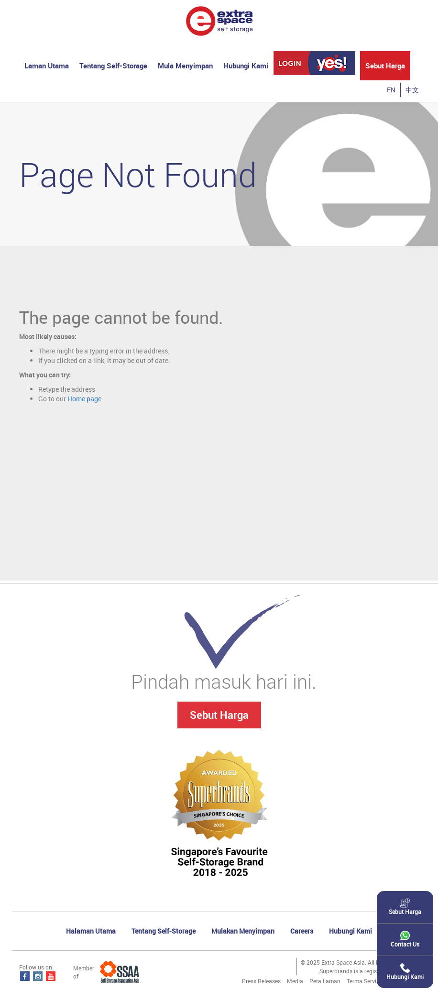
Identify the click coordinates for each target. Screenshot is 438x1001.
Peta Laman (324, 981)
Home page (84, 398)
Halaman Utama (91, 930)
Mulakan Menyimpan (242, 930)
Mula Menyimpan (185, 65)
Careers (301, 930)
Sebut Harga (385, 65)
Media (295, 981)
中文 (412, 89)
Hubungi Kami (245, 65)
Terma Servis (363, 981)
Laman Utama (46, 65)
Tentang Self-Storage (113, 65)
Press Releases (261, 981)
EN (391, 89)
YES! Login (314, 63)
